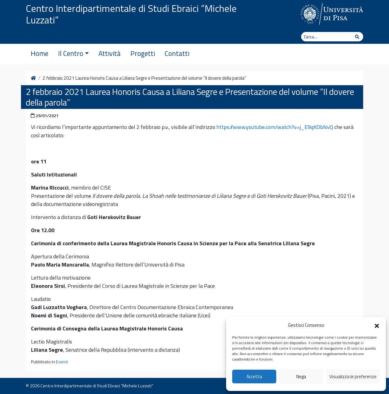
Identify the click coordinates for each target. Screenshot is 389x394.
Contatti (177, 53)
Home (39, 53)
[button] (377, 325)
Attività (109, 53)
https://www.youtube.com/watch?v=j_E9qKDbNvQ (274, 127)
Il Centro (73, 53)
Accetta (254, 376)
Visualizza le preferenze (353, 376)
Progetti (142, 53)
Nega (301, 376)
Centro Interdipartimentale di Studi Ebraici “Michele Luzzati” (131, 14)
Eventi (62, 361)
